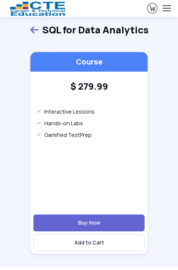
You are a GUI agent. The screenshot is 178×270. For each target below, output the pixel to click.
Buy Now (89, 222)
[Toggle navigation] (166, 8)
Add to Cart (89, 242)
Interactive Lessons (65, 111)
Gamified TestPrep (64, 134)
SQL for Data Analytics (89, 30)
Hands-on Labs (59, 123)
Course (89, 62)
